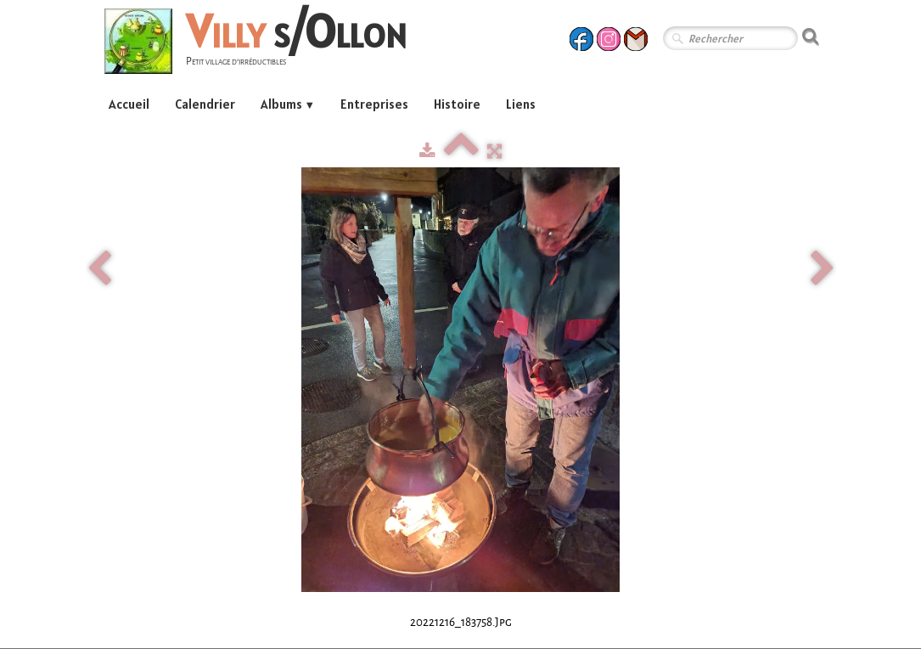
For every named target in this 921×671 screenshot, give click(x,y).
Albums (288, 104)
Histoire (457, 104)
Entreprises (374, 104)
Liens (521, 104)
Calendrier (205, 104)
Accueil (129, 104)
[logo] (261, 43)
